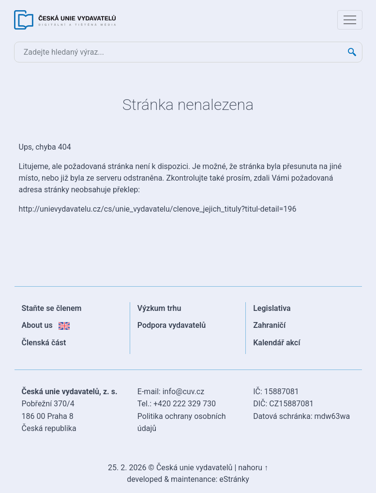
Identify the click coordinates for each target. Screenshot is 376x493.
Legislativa (272, 308)
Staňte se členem (52, 308)
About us (46, 325)
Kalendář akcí (276, 342)
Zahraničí (269, 325)
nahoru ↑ (253, 467)
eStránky (234, 479)
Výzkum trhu (159, 308)
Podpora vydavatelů (171, 325)
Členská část (44, 342)
